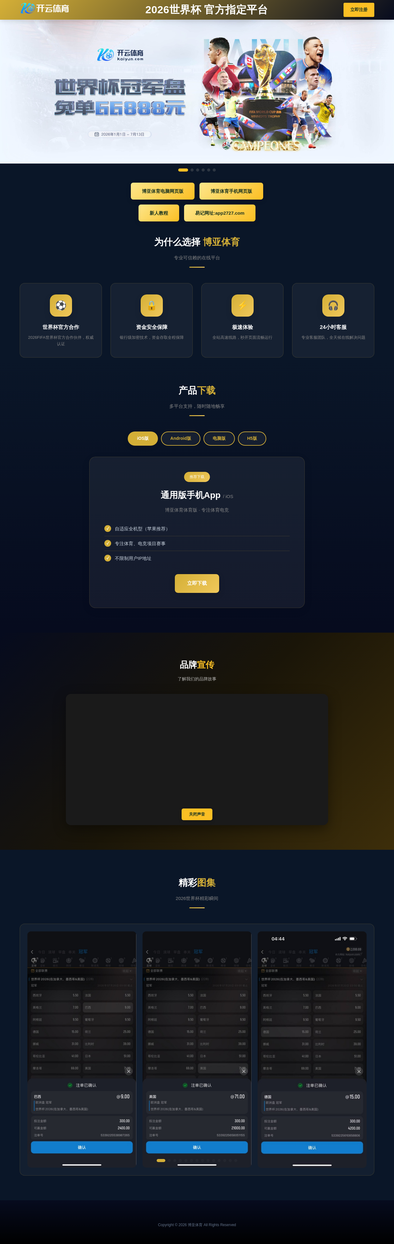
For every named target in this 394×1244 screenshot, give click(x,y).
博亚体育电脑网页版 (162, 191)
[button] (161, 1160)
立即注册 (359, 9)
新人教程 (159, 213)
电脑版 (219, 438)
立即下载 (197, 583)
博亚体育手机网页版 (231, 191)
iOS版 (143, 438)
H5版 (252, 438)
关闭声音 (197, 814)
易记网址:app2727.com (219, 213)
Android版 (180, 438)
